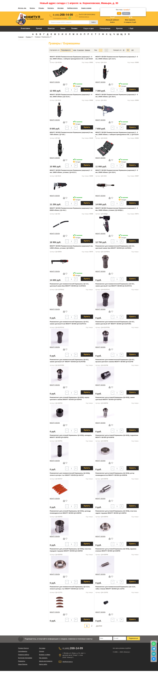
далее (99, 626)
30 (123, 50)
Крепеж (119, 28)
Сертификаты (22, 651)
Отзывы (41, 8)
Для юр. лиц (22, 8)
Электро (51, 28)
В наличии (80, 50)
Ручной (39, 28)
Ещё (130, 28)
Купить (87, 89)
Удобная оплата (72, 8)
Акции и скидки (86, 8)
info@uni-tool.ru (84, 17)
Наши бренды (22, 664)
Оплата (41, 651)
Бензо (63, 28)
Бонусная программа (25, 658)
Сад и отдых (88, 28)
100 (132, 50)
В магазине (25, 28)
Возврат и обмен (44, 654)
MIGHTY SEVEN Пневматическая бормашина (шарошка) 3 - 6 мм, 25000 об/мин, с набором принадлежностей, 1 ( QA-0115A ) (117, 134)
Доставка (60, 8)
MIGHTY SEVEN (55, 82)
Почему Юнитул (23, 648)
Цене (74, 50)
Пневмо (74, 28)
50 (128, 50)
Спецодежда (105, 28)
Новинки (87, 50)
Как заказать (43, 658)
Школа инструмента (45, 661)
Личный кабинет (112, 20)
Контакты (51, 8)
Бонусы (32, 8)
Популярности (66, 50)
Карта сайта (43, 664)
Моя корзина (130, 20)
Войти (112, 22)
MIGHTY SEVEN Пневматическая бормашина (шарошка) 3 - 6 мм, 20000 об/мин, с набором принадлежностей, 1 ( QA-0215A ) (71, 59)
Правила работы (23, 654)
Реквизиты (21, 661)
